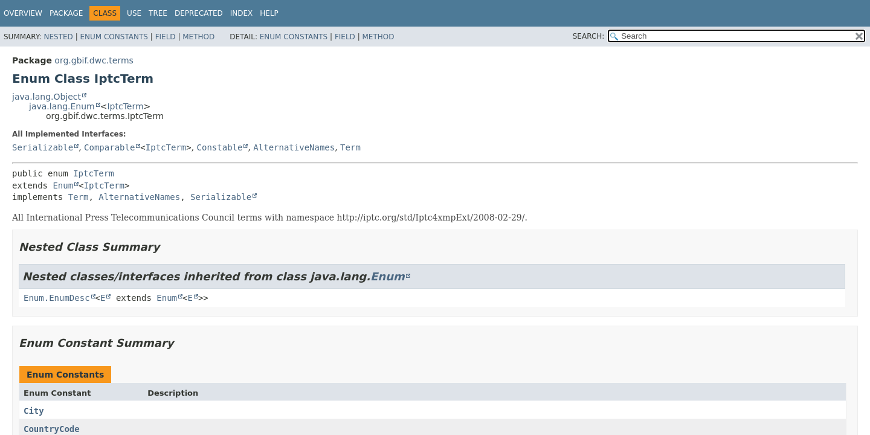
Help (269, 13)
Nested (58, 37)
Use (134, 13)
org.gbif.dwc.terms (93, 60)
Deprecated (199, 13)
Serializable (42, 147)
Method (198, 37)
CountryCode (52, 429)
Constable (220, 147)
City (34, 411)
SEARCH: (589, 36)
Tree (158, 13)
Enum (63, 185)
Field (165, 37)
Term (350, 147)
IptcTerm (125, 106)
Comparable (109, 147)
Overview (23, 13)
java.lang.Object (46, 97)
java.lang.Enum (62, 106)
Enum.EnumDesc (57, 298)
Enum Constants (113, 37)
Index (241, 13)
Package (66, 13)
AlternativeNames (294, 147)
